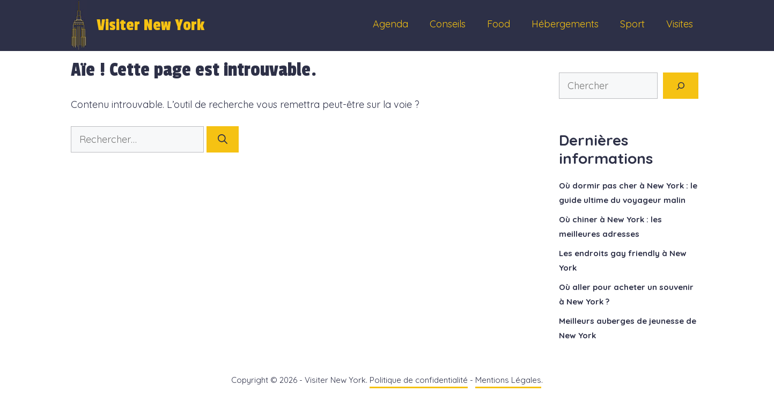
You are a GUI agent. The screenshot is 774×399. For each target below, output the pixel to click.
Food (498, 24)
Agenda (390, 24)
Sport (632, 24)
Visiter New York (150, 25)
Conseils (448, 24)
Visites (679, 24)
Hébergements (565, 24)
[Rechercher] (223, 139)
